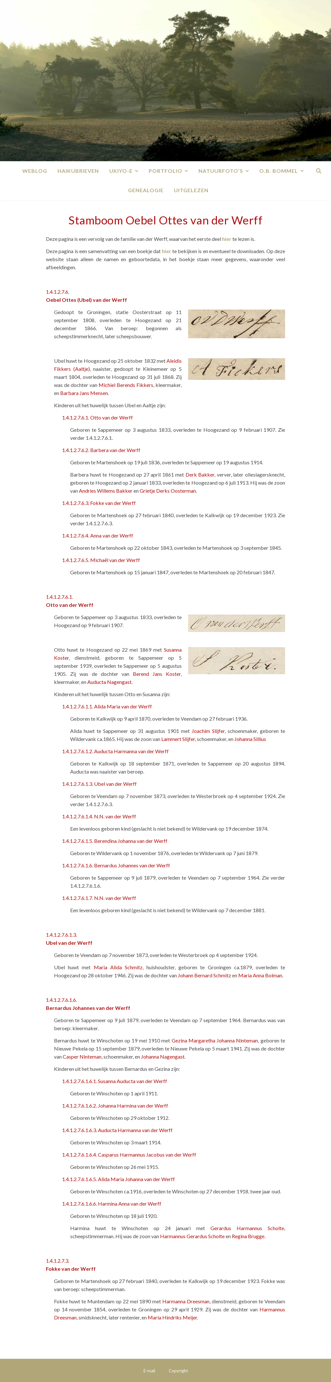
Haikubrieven (78, 171)
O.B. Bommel (278, 171)
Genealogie (146, 190)
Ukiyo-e (121, 171)
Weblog (34, 171)
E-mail (149, 1370)
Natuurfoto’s (220, 171)
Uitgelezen (191, 190)
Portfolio (165, 171)
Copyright (178, 1370)
